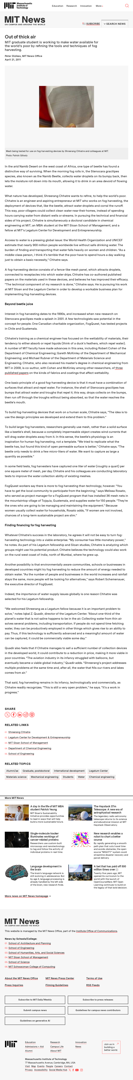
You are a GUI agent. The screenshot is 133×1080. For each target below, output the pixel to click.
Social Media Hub (58, 1070)
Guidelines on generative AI (35, 1020)
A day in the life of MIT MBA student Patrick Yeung (47, 808)
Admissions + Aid (34, 1046)
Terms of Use (94, 978)
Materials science (16, 776)
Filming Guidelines (57, 985)
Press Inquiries (14, 985)
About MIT (55, 1050)
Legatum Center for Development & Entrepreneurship (39, 737)
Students (68, 776)
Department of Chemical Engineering (29, 748)
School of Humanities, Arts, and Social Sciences (36, 952)
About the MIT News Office (21, 978)
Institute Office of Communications (96, 931)
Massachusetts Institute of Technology (46, 1059)
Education (57, 5)
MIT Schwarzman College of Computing (32, 966)
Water (81, 776)
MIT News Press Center (60, 978)
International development (69, 770)
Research (71, 5)
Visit (27, 1066)
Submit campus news (35, 1010)
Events (40, 1066)
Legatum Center (98, 770)
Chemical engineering (101, 776)
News (78, 1046)
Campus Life (56, 1046)
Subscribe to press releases (98, 999)
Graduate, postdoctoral (36, 770)
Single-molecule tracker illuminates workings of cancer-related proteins (44, 836)
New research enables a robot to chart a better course (108, 836)
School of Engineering (21, 753)
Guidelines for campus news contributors (98, 1010)
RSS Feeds (93, 985)
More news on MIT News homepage (26, 896)
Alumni (29, 1050)
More (99, 5)
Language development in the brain (46, 868)
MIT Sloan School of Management (28, 742)
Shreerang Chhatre (19, 732)
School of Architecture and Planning (30, 943)
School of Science (19, 962)
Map (33, 1066)
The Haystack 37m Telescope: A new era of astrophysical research (108, 809)
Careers (58, 1066)
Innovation (86, 5)
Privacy (29, 1070)
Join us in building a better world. (111, 1047)
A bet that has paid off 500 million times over (110, 868)
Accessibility (41, 1070)
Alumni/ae (12, 770)
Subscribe (93, 23)
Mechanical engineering (44, 776)
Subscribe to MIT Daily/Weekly (35, 999)
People (49, 1066)
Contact (68, 1066)
